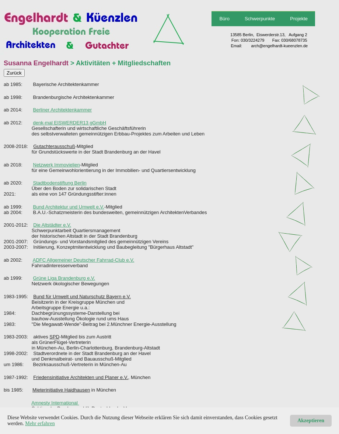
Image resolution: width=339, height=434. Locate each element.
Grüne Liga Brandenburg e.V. (64, 278)
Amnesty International (55, 403)
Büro (224, 18)
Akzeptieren (310, 420)
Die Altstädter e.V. (52, 225)
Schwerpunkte (260, 18)
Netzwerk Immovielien (56, 165)
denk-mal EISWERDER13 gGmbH (69, 122)
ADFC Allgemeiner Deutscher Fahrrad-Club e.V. (83, 260)
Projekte (299, 18)
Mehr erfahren (40, 423)
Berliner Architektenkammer (62, 110)
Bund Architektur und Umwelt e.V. (68, 207)
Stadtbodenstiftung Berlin (60, 183)
